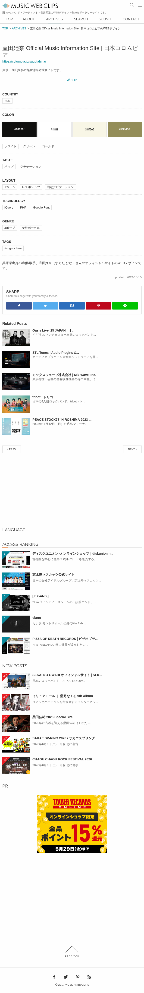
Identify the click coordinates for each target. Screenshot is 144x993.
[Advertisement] (72, 491)
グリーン (29, 146)
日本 (7, 101)
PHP (23, 207)
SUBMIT (105, 19)
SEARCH (81, 19)
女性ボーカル (31, 228)
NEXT (131, 449)
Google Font (41, 207)
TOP (9, 19)
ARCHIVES (54, 19)
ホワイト (10, 146)
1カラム (9, 187)
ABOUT (29, 19)
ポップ (8, 166)
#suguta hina (13, 248)
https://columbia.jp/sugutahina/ (24, 61)
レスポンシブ (31, 187)
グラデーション (30, 166)
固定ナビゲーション (60, 187)
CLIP (74, 80)
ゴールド (48, 146)
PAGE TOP (72, 952)
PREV (12, 449)
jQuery (8, 207)
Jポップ (9, 228)
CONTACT (131, 19)
